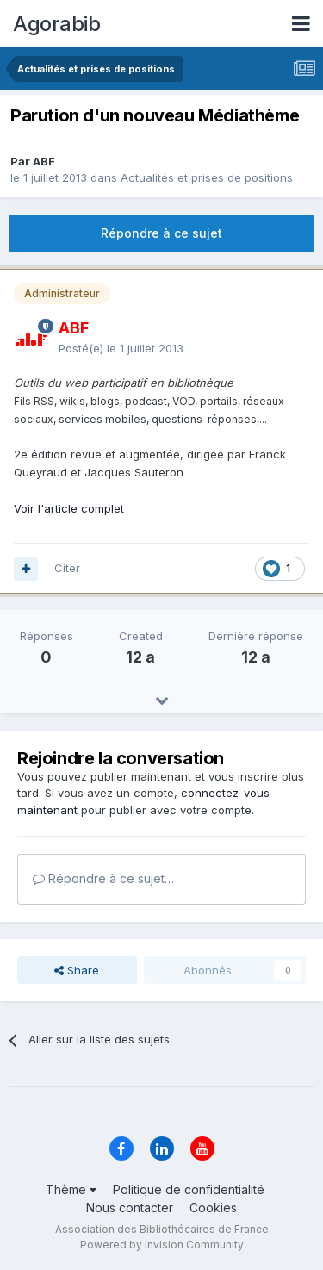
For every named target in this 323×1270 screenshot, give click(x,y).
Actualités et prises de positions (207, 177)
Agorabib (56, 23)
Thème (71, 1189)
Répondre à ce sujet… (103, 878)
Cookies (213, 1207)
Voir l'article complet (69, 508)
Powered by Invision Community (162, 1244)
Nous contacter (129, 1207)
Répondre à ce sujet (161, 233)
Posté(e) (121, 348)
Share (76, 970)
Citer (67, 568)
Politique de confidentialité (188, 1189)
